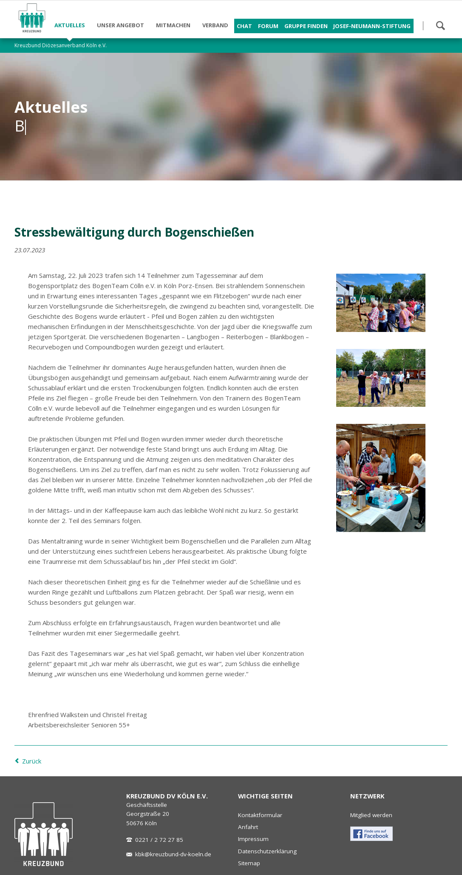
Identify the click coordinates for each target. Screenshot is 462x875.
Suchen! (440, 25)
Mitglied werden (371, 815)
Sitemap (249, 863)
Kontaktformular (260, 815)
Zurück (31, 761)
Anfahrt (248, 827)
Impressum (253, 839)
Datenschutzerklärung (267, 851)
